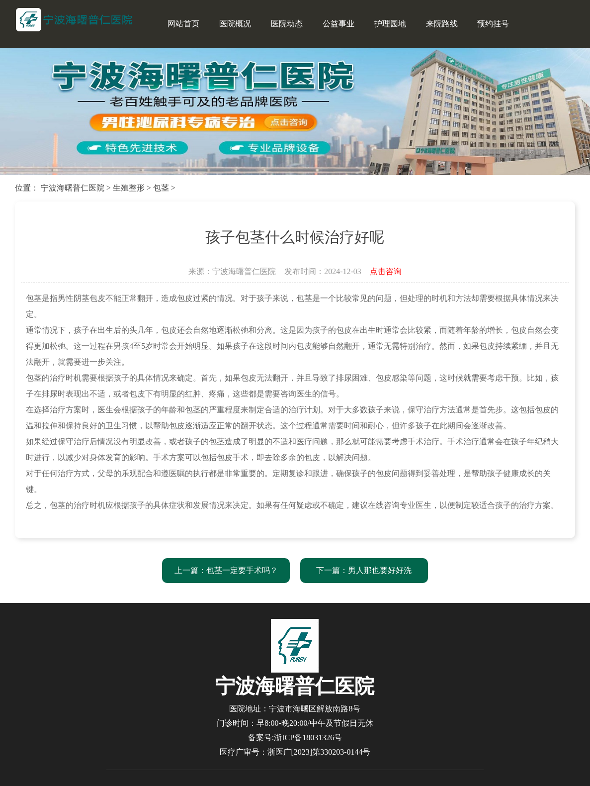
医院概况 (235, 23)
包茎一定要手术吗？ (242, 570)
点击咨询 (386, 271)
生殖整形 (129, 188)
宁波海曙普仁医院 (72, 188)
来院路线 (442, 23)
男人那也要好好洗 (380, 570)
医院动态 (287, 23)
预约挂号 (493, 23)
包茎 (161, 188)
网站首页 (183, 23)
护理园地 (390, 23)
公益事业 (338, 23)
